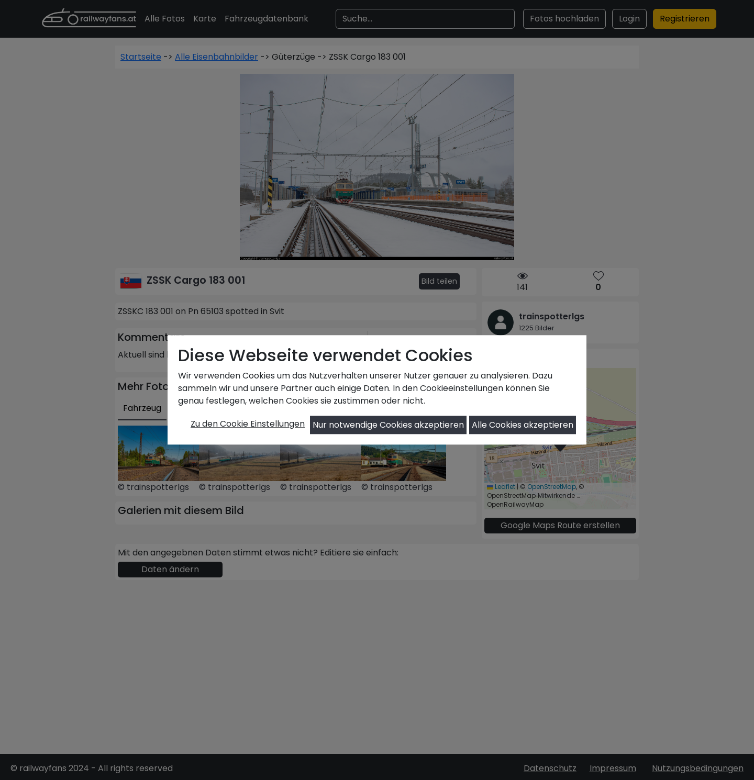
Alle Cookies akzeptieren (522, 425)
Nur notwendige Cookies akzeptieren (388, 425)
